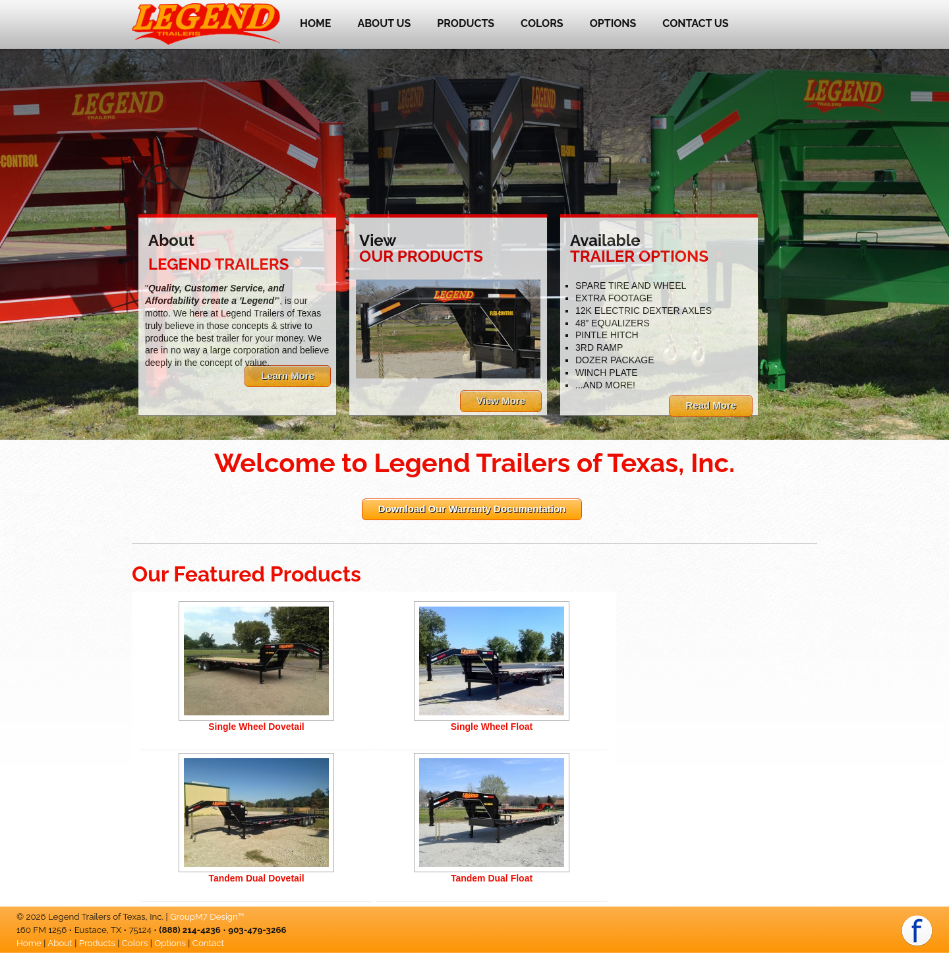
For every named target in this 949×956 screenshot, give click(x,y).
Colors (542, 23)
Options (613, 23)
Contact (208, 943)
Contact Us (695, 23)
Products (465, 23)
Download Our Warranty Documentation (471, 508)
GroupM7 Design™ (207, 916)
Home (315, 23)
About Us (384, 23)
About (59, 943)
